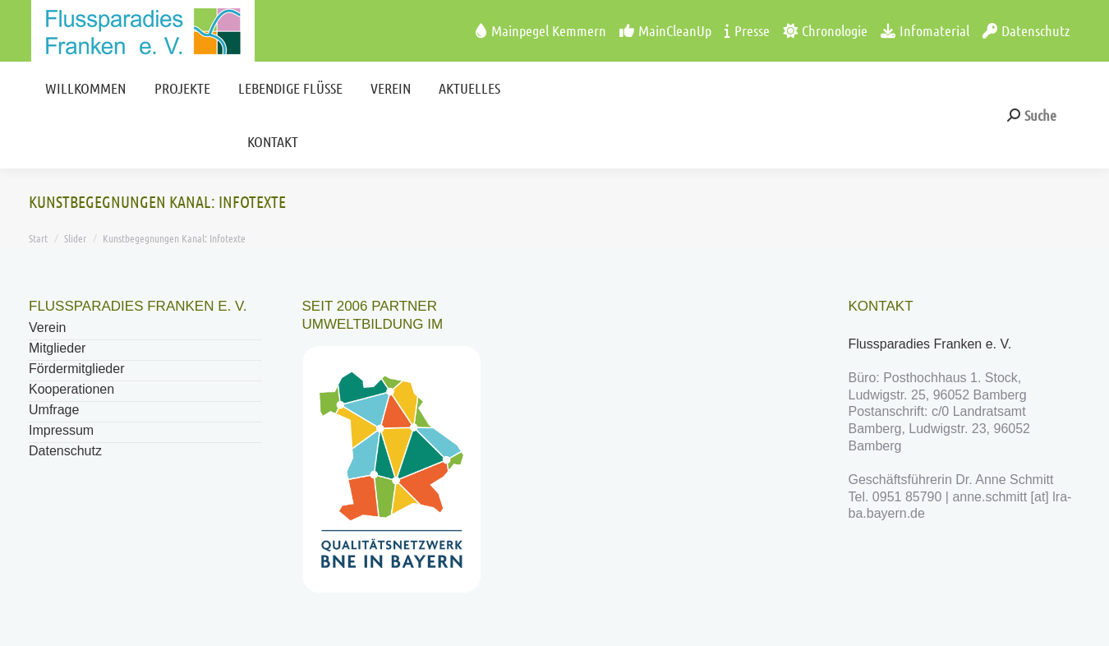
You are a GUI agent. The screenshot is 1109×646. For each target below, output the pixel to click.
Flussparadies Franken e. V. (932, 344)
